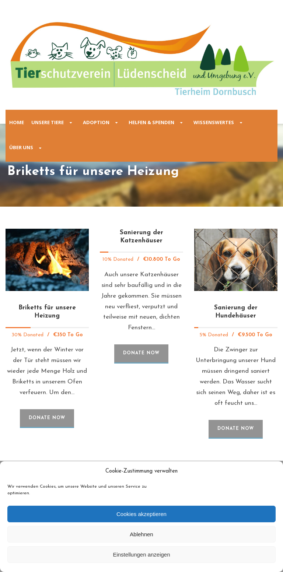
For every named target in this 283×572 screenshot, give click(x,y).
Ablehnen (141, 534)
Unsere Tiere (47, 122)
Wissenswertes (213, 122)
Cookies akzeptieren (141, 514)
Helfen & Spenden (151, 122)
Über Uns (21, 147)
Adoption (96, 122)
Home (16, 122)
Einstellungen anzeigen (141, 554)
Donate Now (47, 418)
